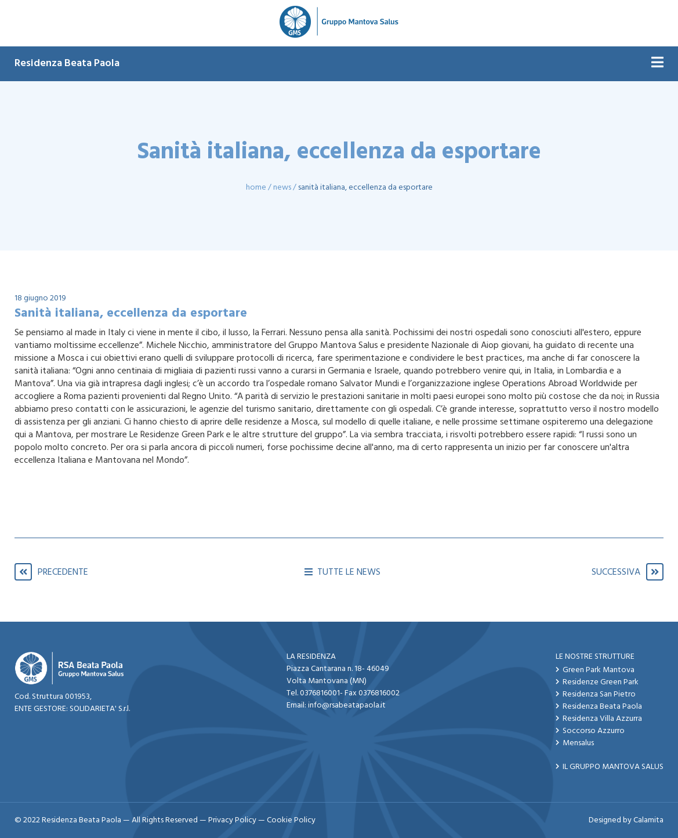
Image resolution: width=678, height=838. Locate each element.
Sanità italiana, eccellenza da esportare (365, 187)
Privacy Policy (232, 820)
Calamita (648, 820)
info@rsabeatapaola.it (347, 705)
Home (256, 187)
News (282, 187)
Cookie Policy (291, 820)
